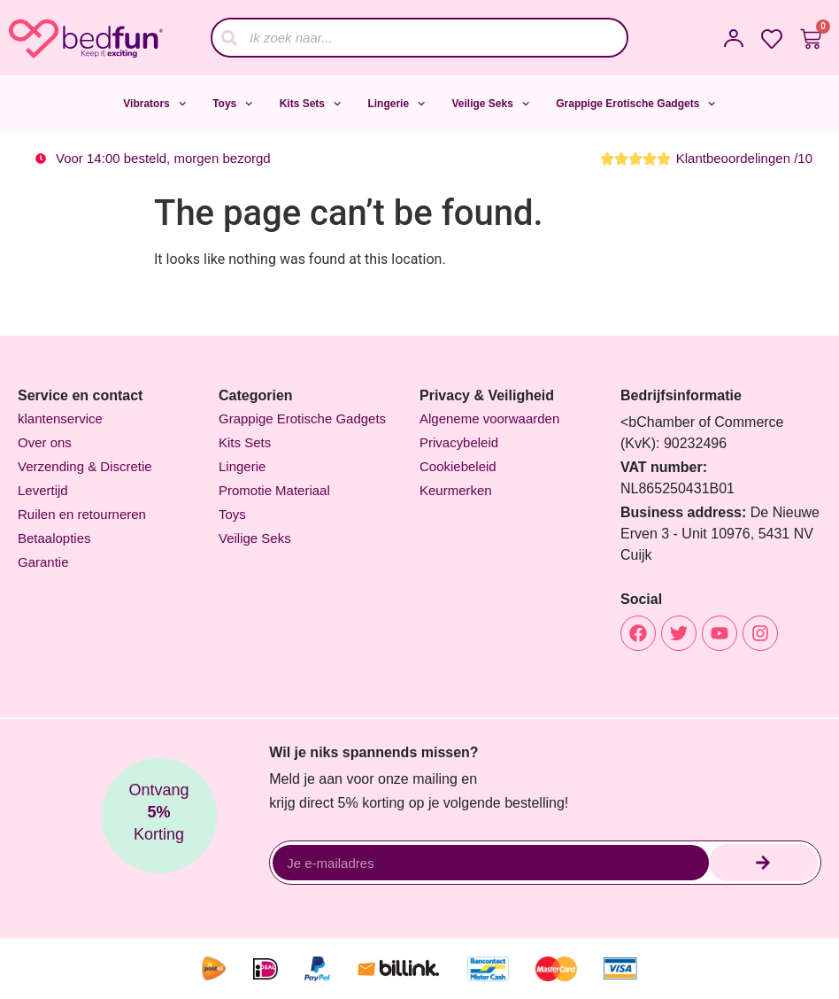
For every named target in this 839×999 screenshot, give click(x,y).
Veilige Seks (490, 103)
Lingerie (396, 103)
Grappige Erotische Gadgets (635, 103)
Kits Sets (311, 103)
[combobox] (419, 38)
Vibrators (154, 103)
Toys (232, 103)
